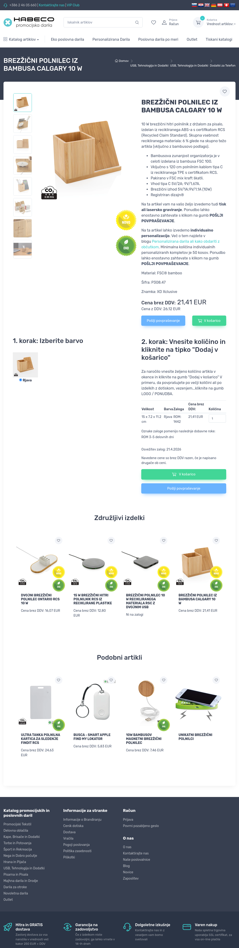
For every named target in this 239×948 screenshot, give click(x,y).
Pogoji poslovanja (76, 844)
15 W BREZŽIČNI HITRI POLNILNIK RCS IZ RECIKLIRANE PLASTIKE (93, 599)
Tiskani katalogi (219, 39)
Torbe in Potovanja (17, 842)
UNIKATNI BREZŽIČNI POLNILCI (195, 737)
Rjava (25, 380)
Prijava (128, 819)
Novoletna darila (15, 893)
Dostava (69, 832)
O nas (127, 846)
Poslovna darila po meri (158, 39)
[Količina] (217, 418)
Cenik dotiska (73, 825)
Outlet (192, 39)
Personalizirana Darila (111, 39)
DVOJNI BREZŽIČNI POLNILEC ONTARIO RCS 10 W (40, 599)
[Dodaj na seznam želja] (58, 540)
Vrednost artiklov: (221, 22)
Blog (126, 865)
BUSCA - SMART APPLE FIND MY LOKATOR (92, 737)
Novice (128, 872)
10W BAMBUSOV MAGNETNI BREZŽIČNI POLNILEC (144, 739)
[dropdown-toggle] (198, 22)
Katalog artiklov (19, 39)
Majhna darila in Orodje (20, 880)
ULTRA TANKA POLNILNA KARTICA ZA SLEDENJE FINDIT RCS (40, 739)
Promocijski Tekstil (17, 824)
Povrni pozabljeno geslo (141, 825)
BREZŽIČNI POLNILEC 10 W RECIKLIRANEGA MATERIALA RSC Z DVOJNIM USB (145, 601)
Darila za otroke (15, 886)
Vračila (68, 838)
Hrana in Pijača (14, 861)
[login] (173, 22)
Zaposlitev (131, 878)
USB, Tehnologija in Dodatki (24, 868)
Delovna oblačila (15, 830)
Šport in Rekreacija (17, 849)
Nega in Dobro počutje (20, 855)
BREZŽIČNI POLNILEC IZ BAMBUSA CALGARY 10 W (197, 599)
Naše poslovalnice (136, 859)
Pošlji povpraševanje (163, 321)
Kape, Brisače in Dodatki (21, 836)
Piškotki (69, 857)
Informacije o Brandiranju (82, 819)
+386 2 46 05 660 (22, 5)
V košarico (209, 321)
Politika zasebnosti (77, 850)
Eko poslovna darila (67, 39)
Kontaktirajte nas (51, 5)
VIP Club (73, 5)
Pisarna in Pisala (15, 874)
